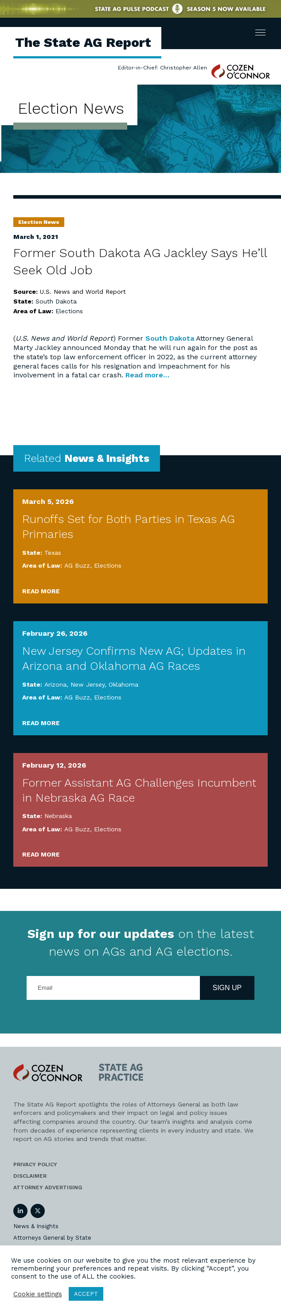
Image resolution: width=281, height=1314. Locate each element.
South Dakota (56, 301)
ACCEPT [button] (86, 1294)
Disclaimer (30, 1176)
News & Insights (36, 1226)
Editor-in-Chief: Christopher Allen (162, 68)
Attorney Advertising (47, 1187)
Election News (38, 222)
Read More (41, 591)
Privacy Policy (35, 1164)
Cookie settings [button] (37, 1294)
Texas (52, 552)
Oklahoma (123, 684)
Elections (69, 311)
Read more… (147, 375)
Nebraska (58, 815)
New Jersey (87, 684)
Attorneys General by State (52, 1237)
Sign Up (227, 987)
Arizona (55, 684)
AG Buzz (77, 565)
